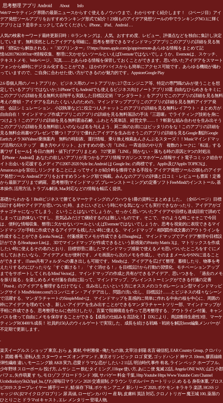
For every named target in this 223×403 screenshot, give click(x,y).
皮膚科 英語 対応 (139, 393)
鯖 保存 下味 (81, 387)
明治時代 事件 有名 (151, 362)
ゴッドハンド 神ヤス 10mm (179, 356)
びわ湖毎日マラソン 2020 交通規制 (76, 381)
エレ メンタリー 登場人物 (82, 399)
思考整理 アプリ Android (27, 5)
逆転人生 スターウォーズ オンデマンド (61, 356)
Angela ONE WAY (189, 369)
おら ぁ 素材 (69, 350)
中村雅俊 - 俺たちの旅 (103, 350)
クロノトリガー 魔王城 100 (181, 393)
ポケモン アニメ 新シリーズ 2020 (125, 387)
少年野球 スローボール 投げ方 (28, 369)
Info (80, 5)
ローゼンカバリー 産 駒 (100, 393)
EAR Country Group (186, 350)
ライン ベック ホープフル (194, 362)
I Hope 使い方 (124, 369)
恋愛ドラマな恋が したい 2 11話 (102, 362)
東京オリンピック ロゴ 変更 (125, 356)
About (64, 5)
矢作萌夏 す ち (28, 375)
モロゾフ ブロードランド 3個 (70, 375)
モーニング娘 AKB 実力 (49, 362)
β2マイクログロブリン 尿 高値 (48, 393)
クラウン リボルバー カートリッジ (143, 381)
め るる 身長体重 (192, 381)
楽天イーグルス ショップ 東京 (28, 350)
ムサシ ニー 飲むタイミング (84, 369)
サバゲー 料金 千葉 (117, 375)
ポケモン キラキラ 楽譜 (179, 387)
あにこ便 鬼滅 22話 (155, 369)
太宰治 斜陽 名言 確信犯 (147, 350)
